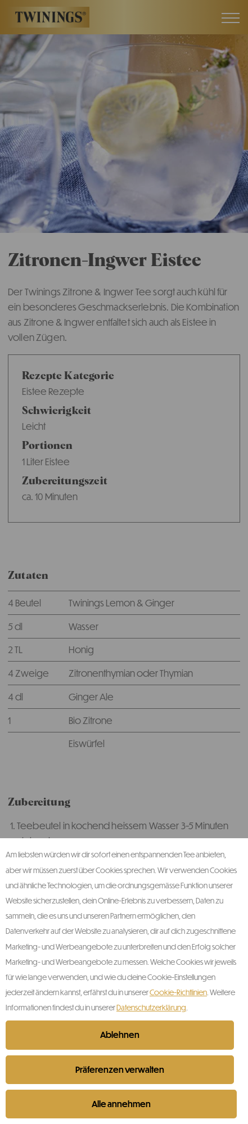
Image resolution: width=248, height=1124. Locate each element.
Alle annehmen (121, 1104)
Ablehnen (119, 1034)
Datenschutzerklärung (151, 1007)
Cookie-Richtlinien (178, 992)
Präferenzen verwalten (119, 1069)
